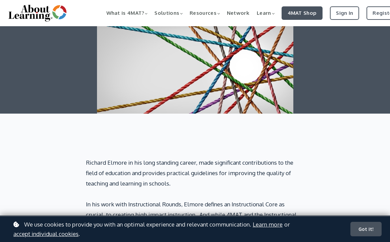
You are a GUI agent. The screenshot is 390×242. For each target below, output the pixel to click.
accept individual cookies (46, 233)
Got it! (366, 229)
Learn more (268, 224)
